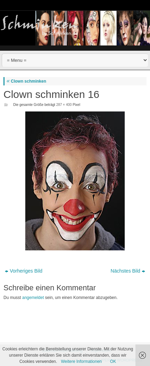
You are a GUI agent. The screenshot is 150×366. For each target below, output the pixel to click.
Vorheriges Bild (23, 271)
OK (113, 361)
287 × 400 (64, 105)
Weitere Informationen (81, 361)
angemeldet (33, 297)
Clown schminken (26, 81)
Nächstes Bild (128, 271)
